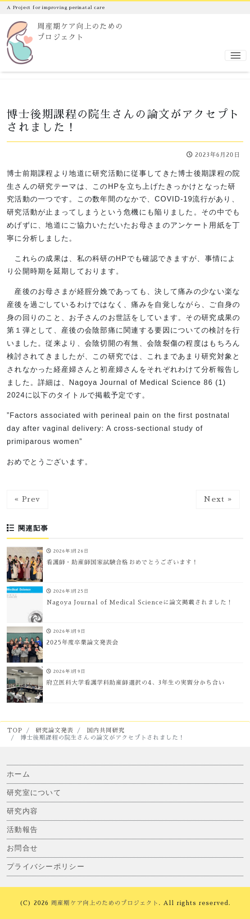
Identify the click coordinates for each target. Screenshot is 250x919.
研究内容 (22, 811)
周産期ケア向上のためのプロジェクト (105, 903)
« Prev (27, 499)
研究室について (34, 792)
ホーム (18, 774)
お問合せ (22, 848)
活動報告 (22, 829)
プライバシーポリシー (46, 866)
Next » (218, 499)
